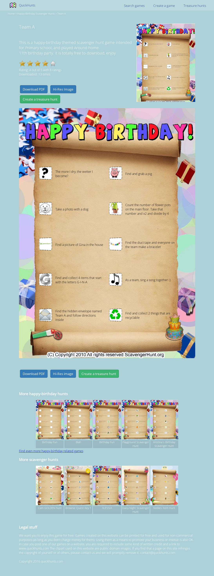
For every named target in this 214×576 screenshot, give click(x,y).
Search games (134, 5)
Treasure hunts (194, 5)
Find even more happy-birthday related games (51, 451)
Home (11, 13)
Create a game (164, 5)
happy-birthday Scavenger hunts (36, 13)
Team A (61, 13)
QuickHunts (27, 5)
